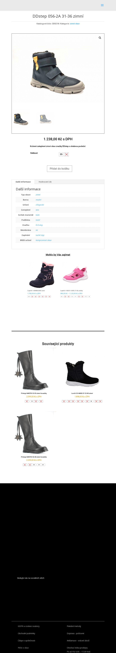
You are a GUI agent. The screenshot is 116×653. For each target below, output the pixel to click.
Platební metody (74, 626)
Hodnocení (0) (45, 181)
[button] (61, 154)
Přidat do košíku (59, 168)
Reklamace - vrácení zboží (78, 640)
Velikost (34, 153)
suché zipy (40, 235)
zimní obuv (75, 24)
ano (37, 210)
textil (38, 220)
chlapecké (40, 205)
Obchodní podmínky (26, 633)
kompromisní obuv (43, 240)
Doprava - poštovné (75, 633)
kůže (38, 215)
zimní (38, 194)
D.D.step (39, 225)
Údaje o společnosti (26, 640)
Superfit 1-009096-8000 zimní (36, 290)
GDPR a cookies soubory (29, 626)
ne (37, 230)
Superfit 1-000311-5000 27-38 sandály (71, 290)
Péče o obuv (23, 647)
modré (38, 199)
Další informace (23, 181)
